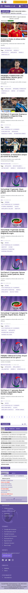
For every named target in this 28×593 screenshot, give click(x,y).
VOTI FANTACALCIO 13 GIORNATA (10, 287)
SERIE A (21, 52)
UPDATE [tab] (18, 428)
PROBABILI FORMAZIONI (20, 88)
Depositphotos (8, 577)
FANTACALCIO (5, 54)
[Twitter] (6, 560)
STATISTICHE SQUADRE (6, 487)
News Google (7, 545)
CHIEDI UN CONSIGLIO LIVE (21, 2)
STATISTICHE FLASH (6, 495)
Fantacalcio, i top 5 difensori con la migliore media (14, 434)
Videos (6, 570)
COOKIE (13, 585)
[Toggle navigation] (26, 6)
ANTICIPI (18, 208)
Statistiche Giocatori (9, 543)
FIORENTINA (9, 50)
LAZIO (17, 206)
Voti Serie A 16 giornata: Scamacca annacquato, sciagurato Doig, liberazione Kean (14, 116)
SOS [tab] (7, 428)
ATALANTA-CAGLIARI (7, 208)
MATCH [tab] (3, 473)
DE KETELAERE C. (18, 166)
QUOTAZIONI (4, 492)
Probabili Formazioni (9, 534)
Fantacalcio (7, 513)
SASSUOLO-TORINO (7, 133)
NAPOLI (19, 289)
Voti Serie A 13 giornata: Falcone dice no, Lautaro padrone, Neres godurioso (13, 274)
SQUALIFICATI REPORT (6, 485)
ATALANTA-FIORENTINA (8, 289)
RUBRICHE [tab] (11, 428)
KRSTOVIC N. (5, 52)
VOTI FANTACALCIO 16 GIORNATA (10, 129)
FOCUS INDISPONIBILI (6, 484)
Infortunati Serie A (8, 538)
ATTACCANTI (5, 168)
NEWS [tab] (2, 428)
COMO (10, 247)
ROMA (7, 285)
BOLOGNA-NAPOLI (6, 407)
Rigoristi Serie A (8, 540)
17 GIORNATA (21, 91)
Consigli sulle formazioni (10, 529)
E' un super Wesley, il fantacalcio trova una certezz (15, 458)
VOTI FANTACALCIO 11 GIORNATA (10, 405)
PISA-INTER (5, 292)
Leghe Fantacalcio (8, 516)
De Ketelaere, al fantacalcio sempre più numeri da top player (14, 155)
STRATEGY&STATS (5, 490)
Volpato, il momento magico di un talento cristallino (15, 451)
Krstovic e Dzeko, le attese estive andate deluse (13, 40)
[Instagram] (13, 560)
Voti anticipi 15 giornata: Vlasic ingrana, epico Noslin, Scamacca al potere (13, 191)
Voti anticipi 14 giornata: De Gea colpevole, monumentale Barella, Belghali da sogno (13, 231)
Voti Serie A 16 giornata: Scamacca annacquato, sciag (15, 462)
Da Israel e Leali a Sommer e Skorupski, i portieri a (14, 445)
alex (2, 86)
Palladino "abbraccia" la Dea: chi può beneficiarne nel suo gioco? (14, 356)
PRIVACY (9, 585)
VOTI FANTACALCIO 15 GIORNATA (10, 204)
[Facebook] (3, 560)
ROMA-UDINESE (20, 409)
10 (24, 417)
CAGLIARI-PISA (6, 131)
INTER (13, 91)
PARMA (7, 202)
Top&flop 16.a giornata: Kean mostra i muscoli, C (14, 456)
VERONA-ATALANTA (7, 251)
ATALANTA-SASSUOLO (8, 409)
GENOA (7, 127)
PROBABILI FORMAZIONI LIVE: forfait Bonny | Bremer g (15, 436)
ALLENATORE (5, 369)
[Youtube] (10, 560)
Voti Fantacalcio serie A (10, 531)
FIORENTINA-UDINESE (20, 133)
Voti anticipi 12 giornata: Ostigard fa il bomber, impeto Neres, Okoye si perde (14, 315)
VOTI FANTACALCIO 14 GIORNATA (10, 245)
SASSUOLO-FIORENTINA (8, 249)
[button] (21, 5)
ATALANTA (14, 52)
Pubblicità (6, 568)
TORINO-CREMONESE (7, 206)
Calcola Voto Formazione (10, 536)
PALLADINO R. (17, 367)
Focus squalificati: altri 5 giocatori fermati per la (14, 449)
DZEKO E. (16, 50)
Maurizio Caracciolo (6, 48)
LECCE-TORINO (14, 292)
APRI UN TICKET (7, 555)
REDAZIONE (18, 585)
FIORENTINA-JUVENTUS (8, 332)
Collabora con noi (8, 508)
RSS (24, 424)
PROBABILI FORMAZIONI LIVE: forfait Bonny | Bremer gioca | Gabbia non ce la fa (12, 77)
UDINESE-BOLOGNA (7, 334)
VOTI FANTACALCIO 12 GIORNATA (10, 328)
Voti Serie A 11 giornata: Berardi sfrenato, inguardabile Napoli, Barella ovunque (12, 392)
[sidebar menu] (2, 6)
